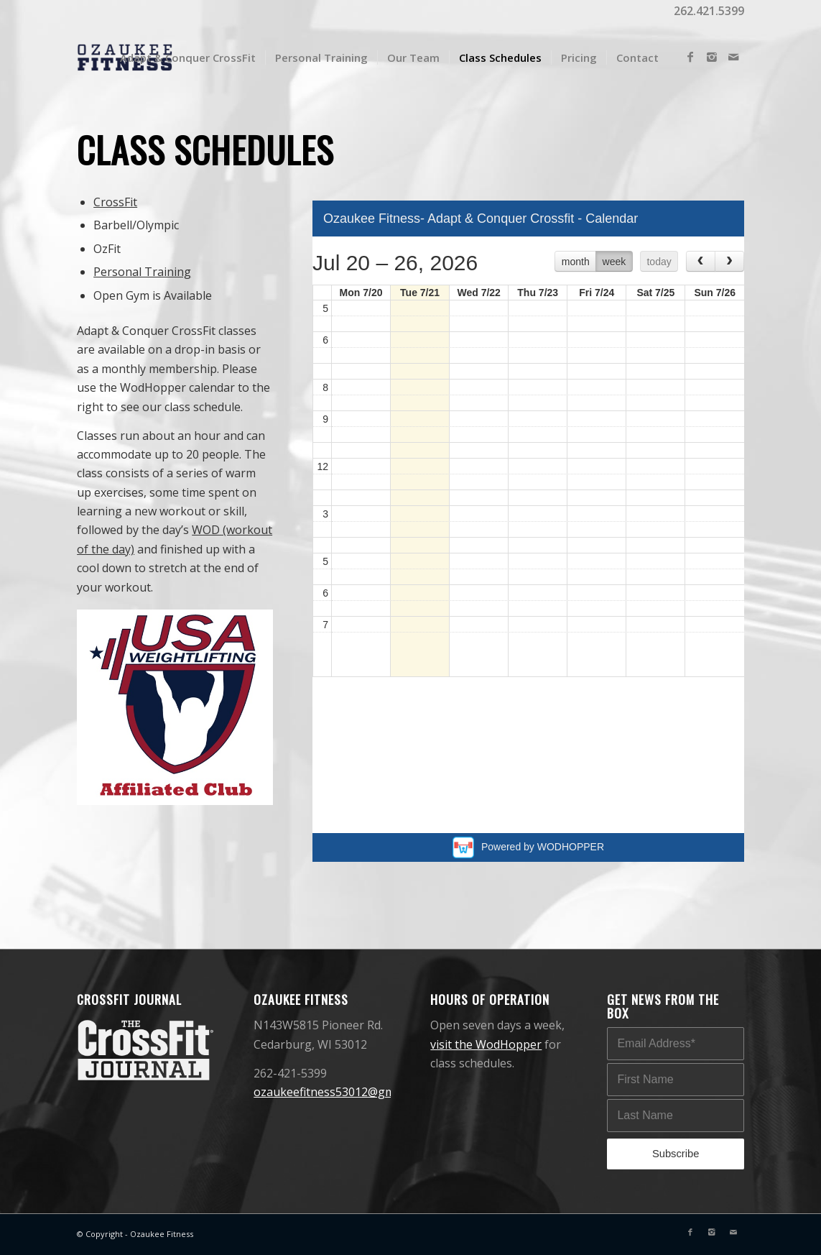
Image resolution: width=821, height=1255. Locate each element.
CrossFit (115, 202)
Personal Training (142, 272)
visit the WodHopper (486, 1044)
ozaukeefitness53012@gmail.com (343, 1092)
